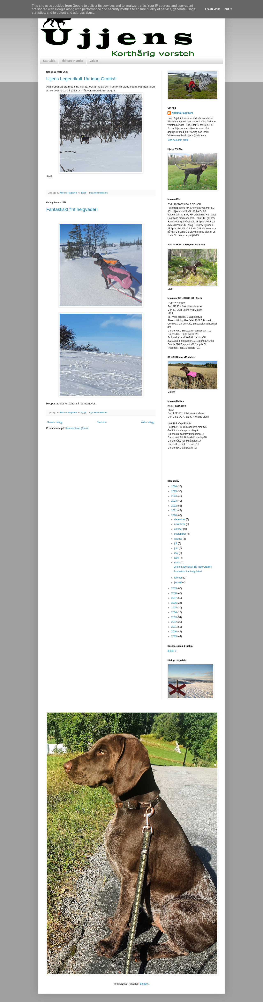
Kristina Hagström (182, 113)
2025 (174, 491)
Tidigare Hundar (72, 60)
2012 (174, 622)
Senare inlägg (54, 422)
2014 (174, 612)
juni (176, 548)
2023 (174, 500)
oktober (178, 529)
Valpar (94, 60)
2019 (174, 588)
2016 (174, 602)
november (180, 524)
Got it (228, 9)
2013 (174, 617)
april (177, 557)
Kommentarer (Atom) (76, 428)
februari (178, 577)
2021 (174, 510)
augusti (178, 538)
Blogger (144, 983)
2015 (174, 607)
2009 (174, 636)
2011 (174, 626)
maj (176, 553)
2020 (174, 515)
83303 (170, 651)
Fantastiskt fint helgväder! (72, 209)
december (180, 519)
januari (178, 582)
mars (177, 562)
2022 (174, 505)
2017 (174, 598)
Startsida (49, 60)
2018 (174, 593)
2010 (174, 631)
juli (176, 543)
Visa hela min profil (177, 140)
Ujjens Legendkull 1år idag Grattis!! (81, 78)
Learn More (212, 9)
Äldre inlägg (147, 422)
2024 (174, 496)
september (180, 533)
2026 (174, 486)
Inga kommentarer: (98, 192)
